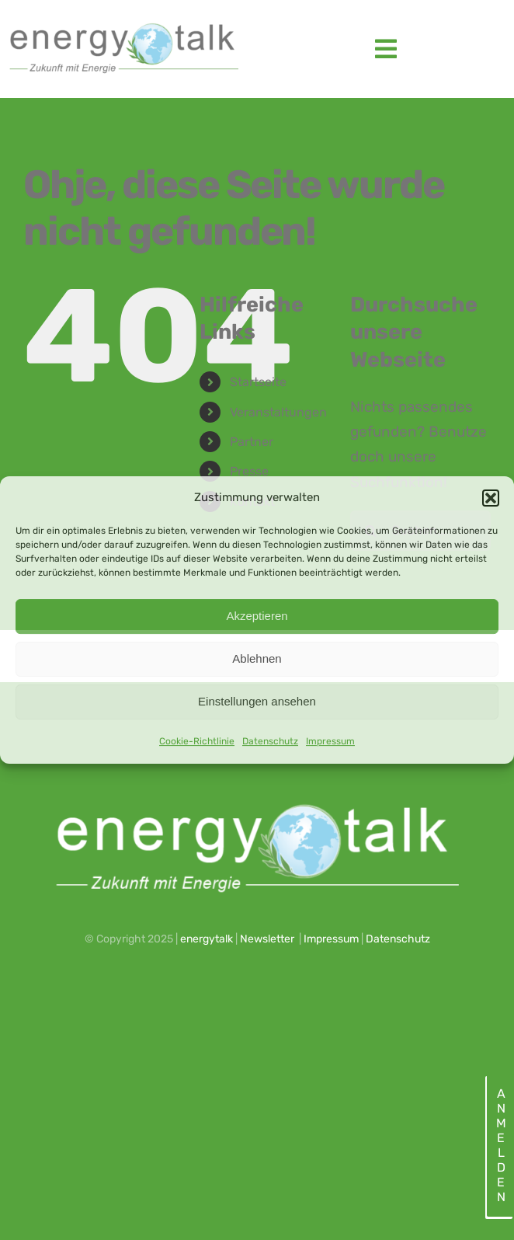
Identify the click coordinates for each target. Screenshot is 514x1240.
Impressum (330, 741)
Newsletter (267, 939)
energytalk (206, 939)
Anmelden (500, 1145)
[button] (490, 498)
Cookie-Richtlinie (196, 741)
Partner (251, 441)
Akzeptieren (256, 615)
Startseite (258, 381)
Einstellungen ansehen (257, 701)
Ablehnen (256, 658)
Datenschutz (270, 741)
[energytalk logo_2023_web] (121, 23)
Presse (249, 471)
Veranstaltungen (278, 412)
